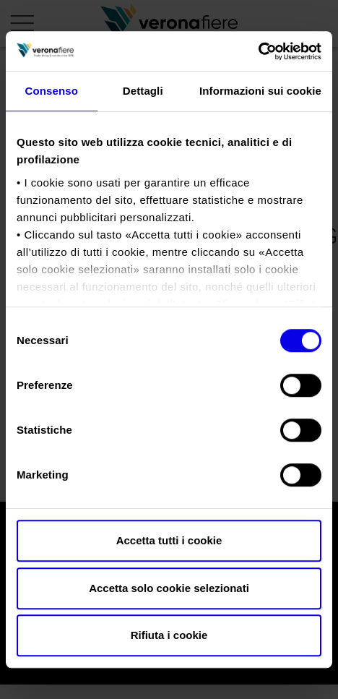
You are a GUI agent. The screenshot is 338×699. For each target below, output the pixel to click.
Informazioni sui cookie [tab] (260, 91)
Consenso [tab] (51, 91)
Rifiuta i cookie (169, 635)
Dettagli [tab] (143, 91)
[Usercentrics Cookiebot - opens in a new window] (258, 51)
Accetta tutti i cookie (169, 540)
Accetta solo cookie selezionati (169, 588)
